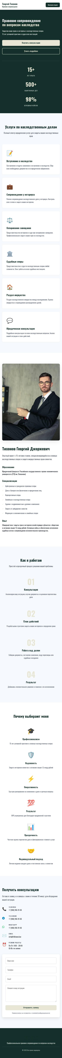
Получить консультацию (31, 43)
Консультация (53, 5)
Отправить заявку (31, 1008)
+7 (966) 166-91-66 (15, 919)
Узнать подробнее (31, 51)
